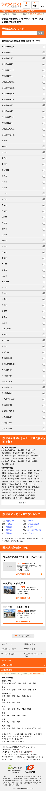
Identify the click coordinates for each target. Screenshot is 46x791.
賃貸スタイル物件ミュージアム (12, 759)
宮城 (19, 683)
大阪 (3, 709)
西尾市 (4, 211)
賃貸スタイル (6, 734)
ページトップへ (24, 636)
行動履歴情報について (9, 749)
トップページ (6, 644)
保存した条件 (7, 665)
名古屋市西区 (7, 64)
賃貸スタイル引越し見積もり (12, 741)
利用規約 (16, 747)
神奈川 (9, 690)
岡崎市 (4, 146)
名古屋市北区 (7, 58)
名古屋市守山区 (8, 117)
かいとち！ (29, 736)
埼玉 (15, 690)
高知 (13, 722)
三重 (18, 702)
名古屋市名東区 (8, 129)
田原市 (4, 311)
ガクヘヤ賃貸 (6, 736)
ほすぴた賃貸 (26, 734)
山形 (29, 683)
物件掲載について (7, 757)
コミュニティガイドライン (10, 754)
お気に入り (6, 660)
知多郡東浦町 (7, 405)
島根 (18, 715)
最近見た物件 (7, 670)
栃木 (29, 690)
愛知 (3, 702)
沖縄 (39, 728)
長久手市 (5, 352)
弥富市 (4, 334)
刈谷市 (4, 193)
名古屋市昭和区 (8, 82)
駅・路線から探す (8, 654)
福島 (34, 683)
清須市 (4, 323)
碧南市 (4, 188)
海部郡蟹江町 (7, 387)
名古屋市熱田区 (8, 94)
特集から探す (29, 649)
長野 (13, 696)
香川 (8, 722)
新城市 (4, 252)
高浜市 (4, 287)
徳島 (3, 722)
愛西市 (4, 317)
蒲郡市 (4, 217)
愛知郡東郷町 (7, 358)
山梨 (3, 696)
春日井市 (5, 170)
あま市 (4, 346)
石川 (23, 696)
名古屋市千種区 (8, 47)
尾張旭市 (5, 282)
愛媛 (18, 722)
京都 (13, 709)
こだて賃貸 (37, 734)
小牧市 (4, 240)
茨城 (24, 690)
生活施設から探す (8, 649)
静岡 (13, 702)
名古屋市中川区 (8, 99)
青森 (10, 683)
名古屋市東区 (7, 52)
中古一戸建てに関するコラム (34, 655)
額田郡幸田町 (7, 428)
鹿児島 (34, 728)
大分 (23, 728)
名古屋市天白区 (8, 135)
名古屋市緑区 (7, 123)
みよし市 (5, 340)
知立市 (4, 276)
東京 (3, 690)
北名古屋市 (6, 329)
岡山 (8, 715)
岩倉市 (4, 293)
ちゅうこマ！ (18, 736)
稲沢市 (4, 246)
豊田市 (4, 199)
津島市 (4, 182)
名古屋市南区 (7, 111)
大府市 (4, 264)
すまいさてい (19, 739)
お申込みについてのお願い (10, 752)
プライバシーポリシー (29, 747)
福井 (28, 696)
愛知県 (25, 14)
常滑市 (4, 229)
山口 (23, 715)
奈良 (23, 709)
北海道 (4, 683)
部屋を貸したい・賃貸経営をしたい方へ (28, 757)
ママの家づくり (7, 739)
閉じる (21, 503)
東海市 (4, 258)
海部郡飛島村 (7, 393)
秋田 (24, 683)
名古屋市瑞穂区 (8, 88)
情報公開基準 (26, 752)
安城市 (4, 205)
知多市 (4, 270)
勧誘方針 (25, 754)
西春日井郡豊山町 (9, 364)
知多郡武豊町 (7, 423)
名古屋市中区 (7, 76)
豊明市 (4, 299)
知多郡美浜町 (7, 417)
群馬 (34, 690)
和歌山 (28, 709)
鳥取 (13, 715)
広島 (3, 715)
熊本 (18, 728)
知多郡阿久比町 (8, 399)
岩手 (15, 683)
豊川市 (4, 176)
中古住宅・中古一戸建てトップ (10, 14)
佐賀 (8, 728)
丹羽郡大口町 (7, 370)
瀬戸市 (4, 158)
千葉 (19, 690)
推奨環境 (34, 754)
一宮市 (4, 152)
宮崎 (28, 728)
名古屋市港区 (7, 105)
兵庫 (8, 709)
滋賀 (18, 709)
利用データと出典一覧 (31, 759)
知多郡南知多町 (8, 411)
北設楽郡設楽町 (29, 498)
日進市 (4, 305)
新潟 (8, 696)
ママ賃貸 (16, 734)
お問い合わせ (6, 747)
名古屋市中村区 (8, 70)
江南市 (4, 235)
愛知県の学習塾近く (36, 14)
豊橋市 (4, 141)
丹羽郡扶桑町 (7, 376)
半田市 (4, 164)
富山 (18, 696)
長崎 (13, 728)
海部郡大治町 (7, 381)
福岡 (3, 728)
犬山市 (4, 223)
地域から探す (29, 644)
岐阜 (8, 702)
